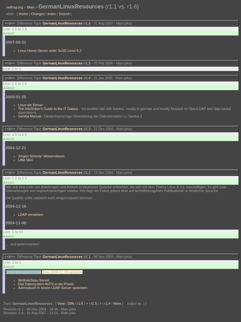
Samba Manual (29, 118)
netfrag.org (14, 7)
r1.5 (88, 64)
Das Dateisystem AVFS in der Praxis (46, 288)
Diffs (70, 307)
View (61, 307)
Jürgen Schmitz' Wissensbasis (41, 159)
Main (31, 7)
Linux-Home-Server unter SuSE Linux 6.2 (49, 51)
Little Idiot (25, 162)
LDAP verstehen (30, 218)
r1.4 (88, 80)
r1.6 (88, 24)
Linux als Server (30, 107)
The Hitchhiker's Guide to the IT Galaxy (48, 110)
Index (51, 14)
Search (64, 14)
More (117, 307)
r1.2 (88, 175)
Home (23, 14)
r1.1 (88, 260)
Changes (38, 14)
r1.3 (88, 131)
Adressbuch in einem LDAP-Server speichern (52, 291)
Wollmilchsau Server (33, 284)
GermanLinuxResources (63, 24)
